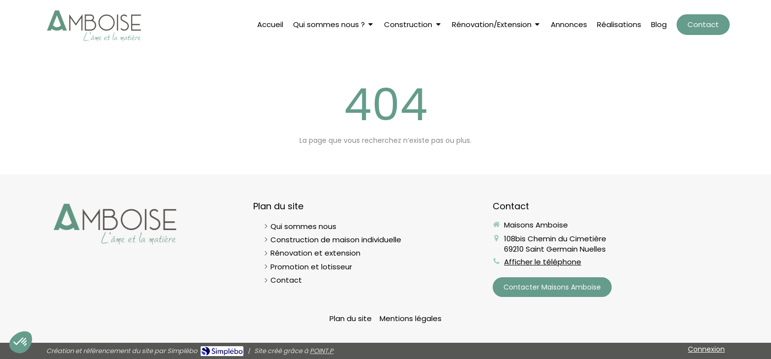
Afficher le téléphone (542, 262)
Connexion (706, 349)
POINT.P (321, 351)
